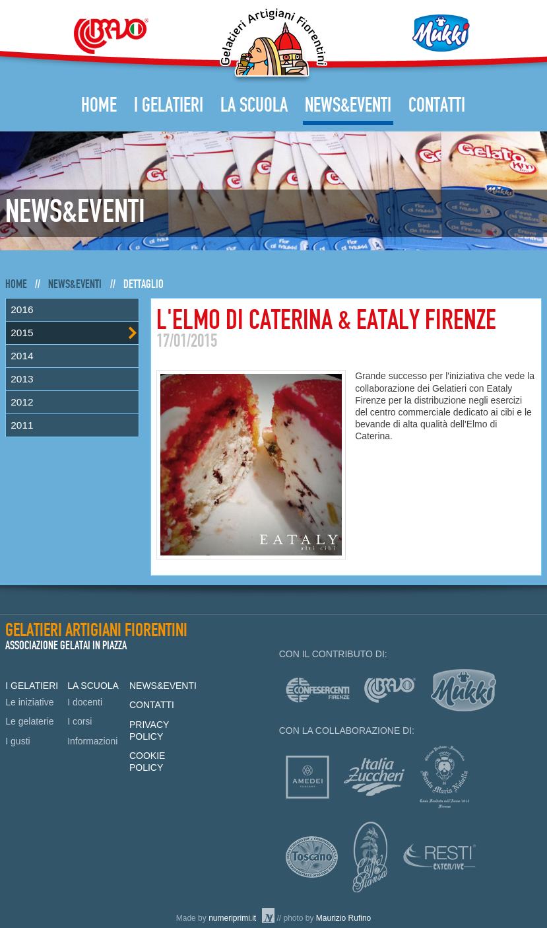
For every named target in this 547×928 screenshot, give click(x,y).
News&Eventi (348, 106)
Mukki (441, 33)
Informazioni (92, 741)
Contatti (436, 106)
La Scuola (254, 106)
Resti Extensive (439, 857)
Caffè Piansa (369, 857)
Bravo (110, 36)
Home (99, 106)
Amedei (307, 777)
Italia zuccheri (374, 777)
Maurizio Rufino (343, 918)
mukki (463, 690)
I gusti (17, 741)
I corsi (79, 721)
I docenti (84, 702)
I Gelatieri (168, 106)
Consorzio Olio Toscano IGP (312, 857)
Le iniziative (29, 702)
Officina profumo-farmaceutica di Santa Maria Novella (444, 777)
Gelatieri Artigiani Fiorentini (273, 45)
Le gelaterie (29, 721)
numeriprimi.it (232, 918)
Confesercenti (318, 690)
